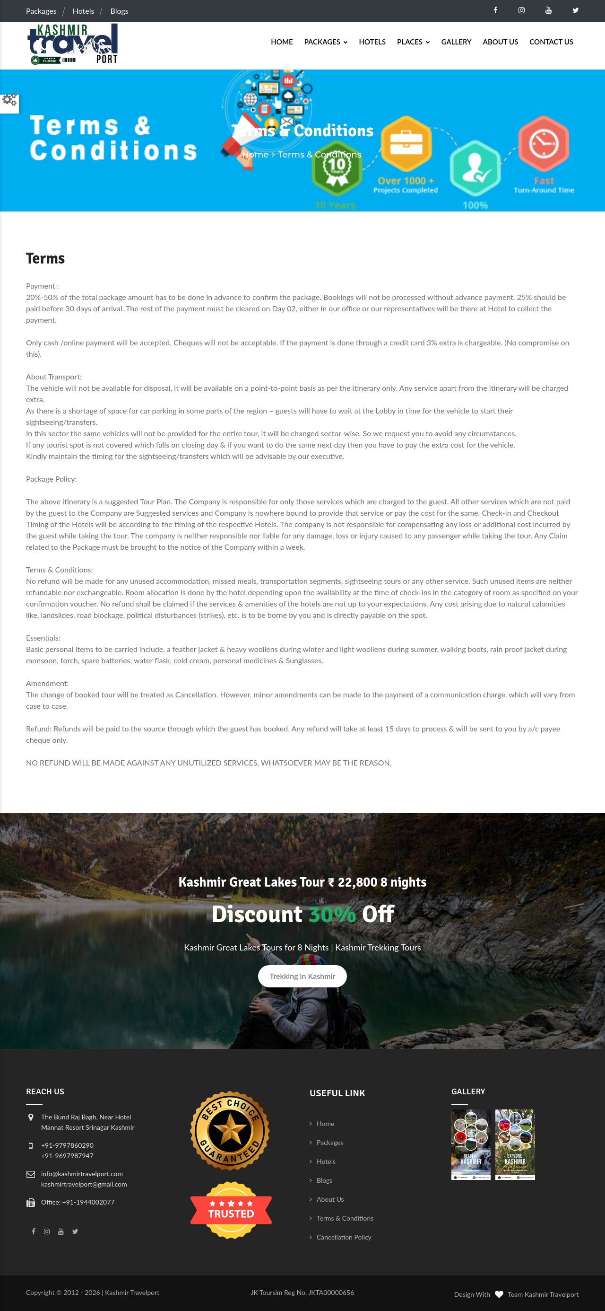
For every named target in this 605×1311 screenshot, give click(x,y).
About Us (501, 41)
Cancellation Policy (344, 1237)
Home (282, 41)
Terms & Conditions (345, 1218)
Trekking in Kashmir (303, 975)
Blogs (120, 10)
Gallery (456, 41)
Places (413, 41)
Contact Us (551, 41)
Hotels (84, 10)
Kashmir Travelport (132, 1292)
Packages (41, 10)
